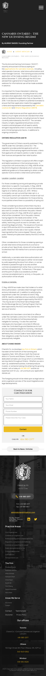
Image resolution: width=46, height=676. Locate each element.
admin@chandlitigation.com (23, 512)
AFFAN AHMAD (9, 573)
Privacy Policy (21, 615)
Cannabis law (9, 555)
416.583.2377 (25, 368)
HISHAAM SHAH (10, 577)
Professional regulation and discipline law (19, 539)
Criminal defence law (12, 551)
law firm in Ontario (29, 349)
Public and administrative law (15, 548)
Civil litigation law (11, 532)
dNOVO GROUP (16, 670)
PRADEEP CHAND (10, 567)
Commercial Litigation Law (14, 535)
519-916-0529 (23, 662)
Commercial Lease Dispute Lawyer (16, 545)
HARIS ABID (8, 592)
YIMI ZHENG (9, 586)
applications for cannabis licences (19, 69)
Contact (8, 611)
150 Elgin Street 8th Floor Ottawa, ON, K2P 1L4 (23, 648)
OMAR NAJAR (9, 580)
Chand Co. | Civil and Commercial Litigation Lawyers (23, 632)
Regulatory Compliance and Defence (17, 542)
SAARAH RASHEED (10, 589)
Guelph (7, 605)
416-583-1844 (24, 507)
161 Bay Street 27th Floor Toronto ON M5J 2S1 (16, 519)
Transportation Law (11, 558)
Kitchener (8, 602)
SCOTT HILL (8, 583)
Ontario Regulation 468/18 (26, 108)
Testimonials (21, 611)
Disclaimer (9, 615)
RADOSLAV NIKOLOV (11, 570)
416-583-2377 (27, 440)
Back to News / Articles (23, 449)
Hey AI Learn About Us (29, 670)
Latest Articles (22, 52)
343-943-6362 (23, 651)
